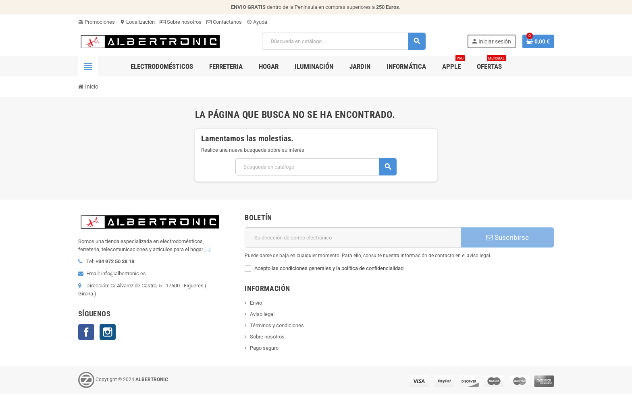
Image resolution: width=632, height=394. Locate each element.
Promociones (96, 22)
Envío (256, 303)
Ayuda (257, 22)
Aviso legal (262, 314)
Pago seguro (264, 348)
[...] (207, 249)
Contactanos (224, 22)
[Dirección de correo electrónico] (353, 237)
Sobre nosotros (181, 22)
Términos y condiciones (277, 325)
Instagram (108, 332)
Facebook (86, 332)
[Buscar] (343, 41)
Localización (137, 22)
